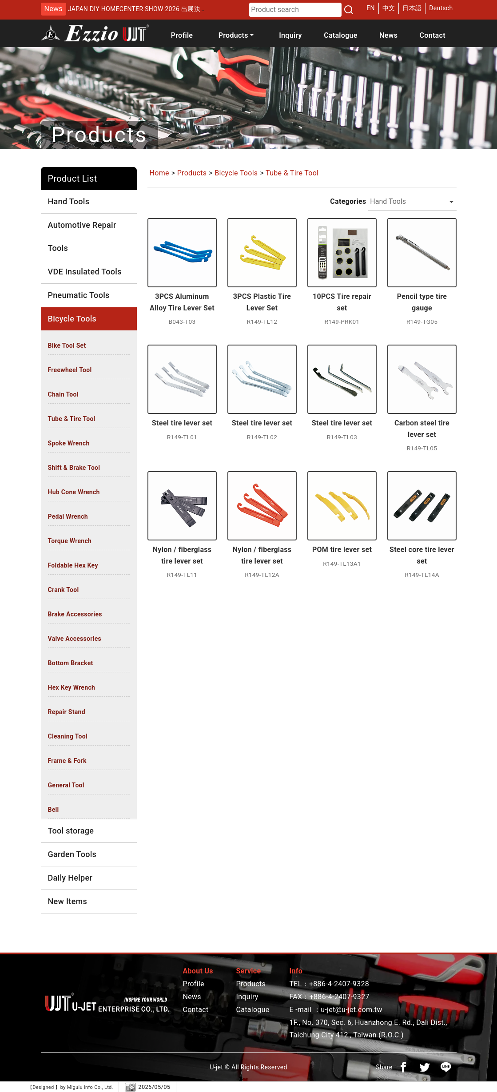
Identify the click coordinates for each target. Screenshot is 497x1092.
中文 (388, 8)
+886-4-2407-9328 (339, 984)
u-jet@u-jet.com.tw (351, 1009)
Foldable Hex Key (73, 565)
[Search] (349, 10)
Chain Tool (63, 394)
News (388, 35)
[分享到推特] (424, 1067)
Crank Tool (63, 589)
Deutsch (441, 8)
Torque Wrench (70, 540)
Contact (432, 35)
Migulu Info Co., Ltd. (90, 1087)
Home (159, 173)
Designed (43, 1087)
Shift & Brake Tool (74, 467)
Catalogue (341, 35)
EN (370, 8)
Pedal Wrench (68, 516)
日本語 (411, 8)
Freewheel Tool (70, 369)
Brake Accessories (75, 614)
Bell (53, 809)
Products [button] (233, 35)
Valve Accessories (75, 638)
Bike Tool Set (67, 345)
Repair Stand (66, 711)
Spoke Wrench (69, 443)
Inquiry (290, 35)
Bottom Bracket (70, 663)
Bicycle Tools (236, 173)
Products (192, 173)
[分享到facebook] (403, 1067)
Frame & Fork (67, 760)
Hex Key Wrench (71, 687)
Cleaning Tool (67, 736)
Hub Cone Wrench (74, 492)
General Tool (66, 785)
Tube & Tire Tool (71, 418)
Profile (182, 35)
